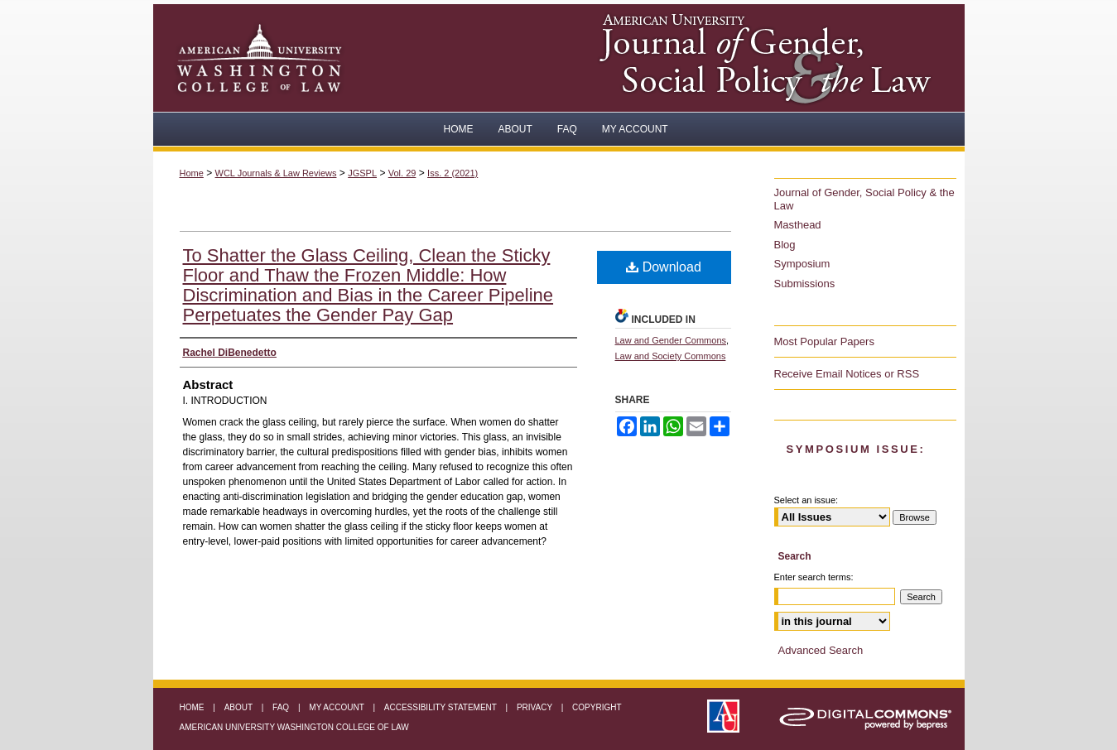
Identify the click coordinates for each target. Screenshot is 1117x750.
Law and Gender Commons (671, 340)
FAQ (281, 707)
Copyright (596, 707)
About (239, 707)
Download (663, 267)
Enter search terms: (814, 577)
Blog (785, 244)
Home (192, 173)
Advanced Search (821, 650)
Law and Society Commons (670, 356)
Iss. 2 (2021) (452, 173)
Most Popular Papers (824, 341)
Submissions (804, 283)
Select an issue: (806, 500)
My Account (337, 707)
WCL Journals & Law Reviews (276, 173)
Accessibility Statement (441, 707)
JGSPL (362, 173)
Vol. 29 (402, 173)
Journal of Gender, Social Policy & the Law (864, 199)
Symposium (802, 263)
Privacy (536, 707)
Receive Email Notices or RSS (847, 374)
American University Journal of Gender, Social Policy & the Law (774, 58)
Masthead (797, 225)
